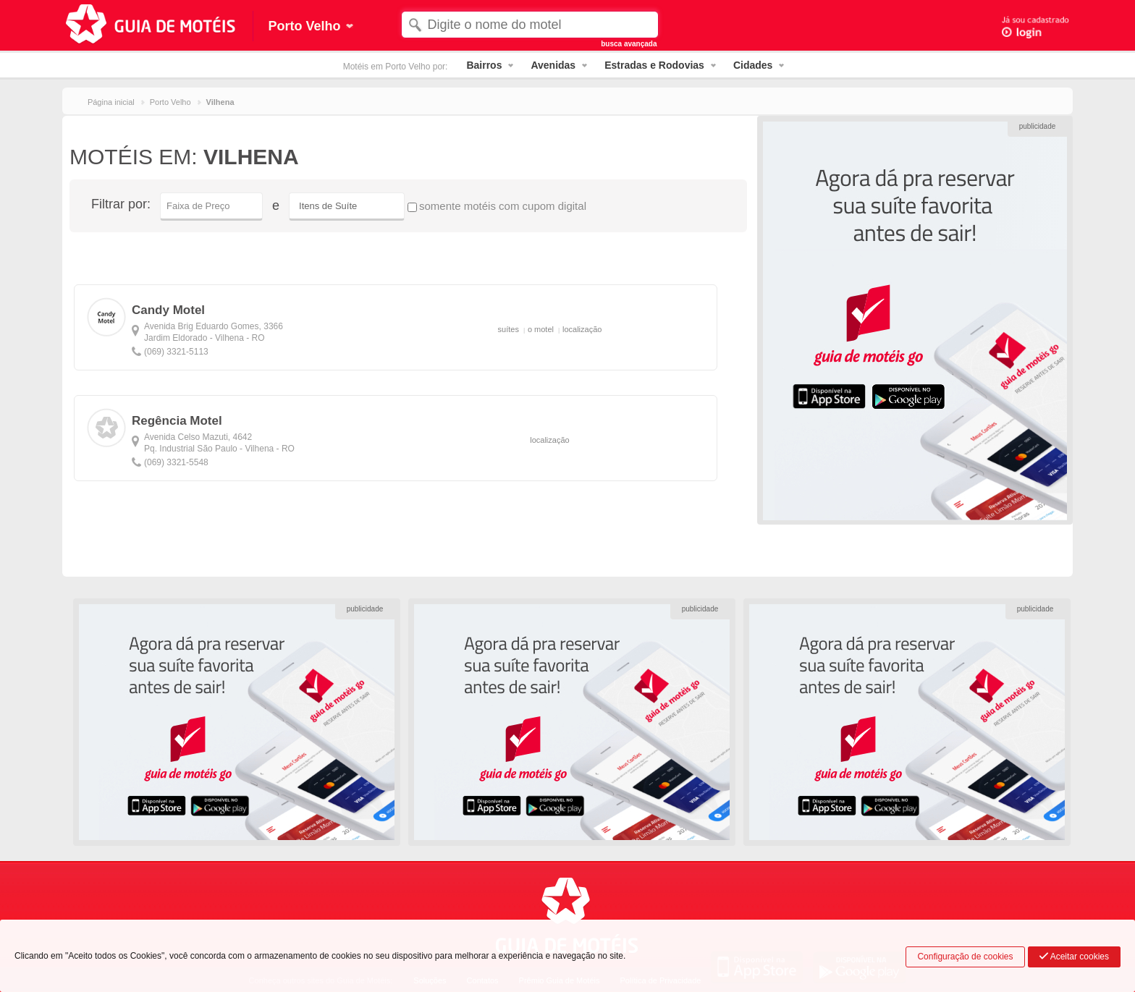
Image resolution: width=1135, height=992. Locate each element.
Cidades (752, 65)
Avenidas (553, 65)
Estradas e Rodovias (654, 65)
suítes (508, 329)
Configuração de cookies (965, 956)
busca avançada (629, 44)
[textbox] (529, 24)
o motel (541, 329)
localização (582, 329)
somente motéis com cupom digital (497, 206)
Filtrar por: (121, 204)
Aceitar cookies (1074, 956)
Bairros (484, 65)
